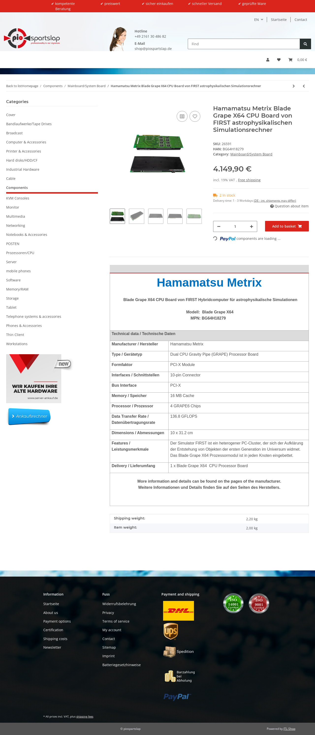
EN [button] (256, 19)
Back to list (14, 86)
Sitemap (109, 647)
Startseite (279, 19)
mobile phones (18, 271)
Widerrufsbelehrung (119, 603)
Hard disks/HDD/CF (21, 160)
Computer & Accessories (26, 142)
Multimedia (15, 216)
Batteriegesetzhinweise (121, 664)
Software (13, 280)
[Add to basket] (114, 102)
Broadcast (14, 133)
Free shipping (249, 180)
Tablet (11, 307)
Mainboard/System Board (251, 154)
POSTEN (12, 243)
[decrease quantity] (218, 226)
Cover (11, 114)
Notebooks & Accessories (26, 234)
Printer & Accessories (23, 151)
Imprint (108, 656)
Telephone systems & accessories (33, 316)
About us (50, 612)
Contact (301, 19)
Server (11, 262)
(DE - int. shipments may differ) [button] (275, 201)
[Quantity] (235, 226)
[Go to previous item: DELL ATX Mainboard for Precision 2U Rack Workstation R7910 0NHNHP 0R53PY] (304, 86)
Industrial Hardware (22, 169)
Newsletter (52, 647)
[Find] (244, 44)
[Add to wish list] (194, 116)
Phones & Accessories (24, 325)
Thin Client (15, 334)
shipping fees (84, 716)
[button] (267, 59)
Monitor (12, 207)
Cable (11, 178)
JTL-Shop (289, 729)
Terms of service (115, 621)
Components (17, 187)
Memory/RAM (17, 289)
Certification (53, 630)
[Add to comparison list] (182, 116)
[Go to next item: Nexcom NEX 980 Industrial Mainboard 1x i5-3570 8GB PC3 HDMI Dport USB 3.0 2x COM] (294, 86)
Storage (12, 298)
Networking (15, 225)
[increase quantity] (251, 226)
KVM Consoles (17, 198)
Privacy (108, 612)
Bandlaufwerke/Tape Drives (29, 124)
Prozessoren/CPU (20, 252)
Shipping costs (55, 638)
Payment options (57, 621)
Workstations (17, 343)
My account (111, 630)
